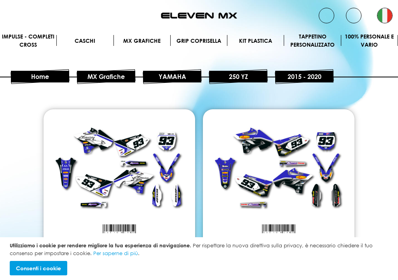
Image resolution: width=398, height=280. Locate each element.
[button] (385, 15)
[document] (200, 258)
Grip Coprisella (198, 40)
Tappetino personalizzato (312, 40)
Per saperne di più (115, 253)
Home (40, 76)
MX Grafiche (142, 40)
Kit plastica (255, 40)
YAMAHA (172, 76)
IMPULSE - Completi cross (28, 40)
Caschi (85, 40)
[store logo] (199, 15)
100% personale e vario (369, 40)
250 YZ (238, 76)
